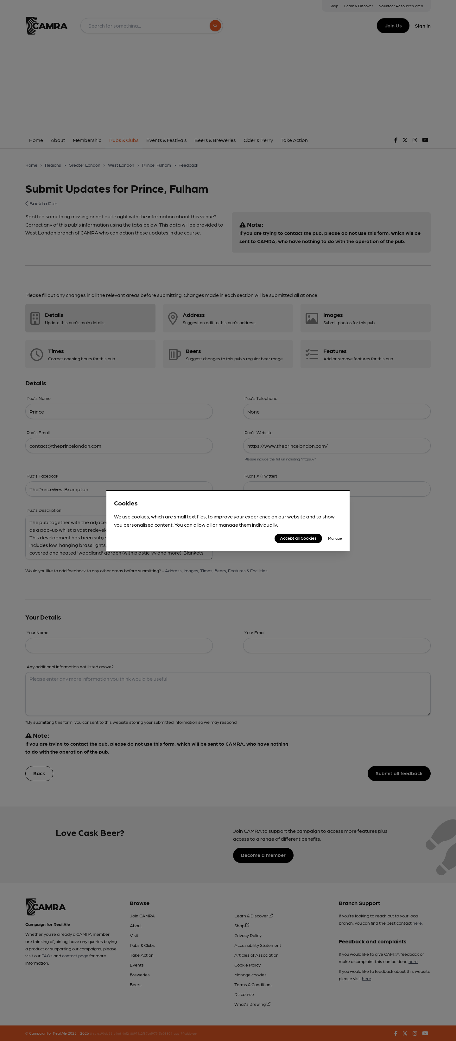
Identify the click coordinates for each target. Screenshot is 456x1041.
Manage (335, 538)
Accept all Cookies (298, 537)
